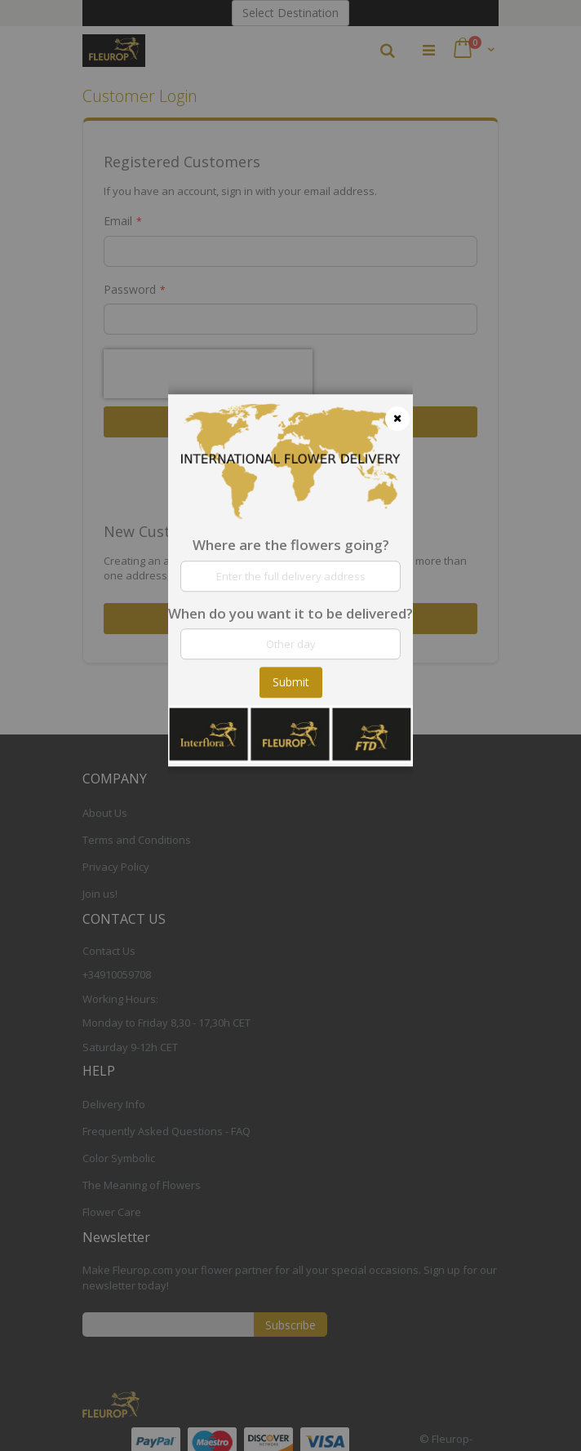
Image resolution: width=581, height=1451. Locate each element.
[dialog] (290, 725)
